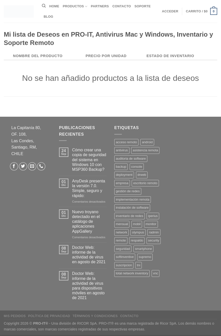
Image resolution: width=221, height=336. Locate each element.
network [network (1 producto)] (121, 232)
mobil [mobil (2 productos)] (137, 224)
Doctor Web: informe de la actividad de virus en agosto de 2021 (89, 254)
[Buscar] (44, 6)
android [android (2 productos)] (147, 142)
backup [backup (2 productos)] (121, 167)
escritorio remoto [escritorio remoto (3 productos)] (145, 183)
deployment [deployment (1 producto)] (124, 175)
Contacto (122, 6)
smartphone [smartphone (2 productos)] (143, 249)
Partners (100, 6)
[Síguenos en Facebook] (14, 166)
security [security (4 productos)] (153, 240)
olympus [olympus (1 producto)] (138, 232)
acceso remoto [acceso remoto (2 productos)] (126, 142)
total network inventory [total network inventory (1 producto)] (132, 273)
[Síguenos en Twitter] (23, 166)
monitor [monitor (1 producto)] (151, 224)
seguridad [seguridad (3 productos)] (123, 249)
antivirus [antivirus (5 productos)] (122, 150)
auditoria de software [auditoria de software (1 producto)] (131, 158)
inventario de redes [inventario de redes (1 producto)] (129, 216)
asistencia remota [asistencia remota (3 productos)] (145, 150)
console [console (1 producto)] (136, 167)
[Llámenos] (41, 166)
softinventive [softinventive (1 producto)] (125, 257)
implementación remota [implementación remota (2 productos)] (132, 199)
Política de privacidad (49, 316)
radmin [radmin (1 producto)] (154, 232)
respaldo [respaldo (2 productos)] (137, 240)
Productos (75, 6)
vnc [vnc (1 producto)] (155, 273)
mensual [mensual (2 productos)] (122, 224)
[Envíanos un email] (32, 166)
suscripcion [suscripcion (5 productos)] (124, 265)
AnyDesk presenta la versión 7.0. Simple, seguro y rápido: (88, 188)
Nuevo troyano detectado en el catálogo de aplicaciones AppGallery (86, 221)
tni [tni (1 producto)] (138, 265)
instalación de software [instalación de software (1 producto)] (132, 207)
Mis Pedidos (15, 316)
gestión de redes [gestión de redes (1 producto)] (128, 191)
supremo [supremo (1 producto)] (145, 257)
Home (54, 6)
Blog (48, 16)
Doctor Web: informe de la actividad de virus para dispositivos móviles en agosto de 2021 (88, 285)
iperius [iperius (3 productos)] (153, 216)
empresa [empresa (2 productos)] (122, 183)
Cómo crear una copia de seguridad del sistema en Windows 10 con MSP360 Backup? (89, 160)
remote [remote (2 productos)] (121, 240)
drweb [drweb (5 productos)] (141, 175)
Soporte (142, 6)
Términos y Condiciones (95, 316)
